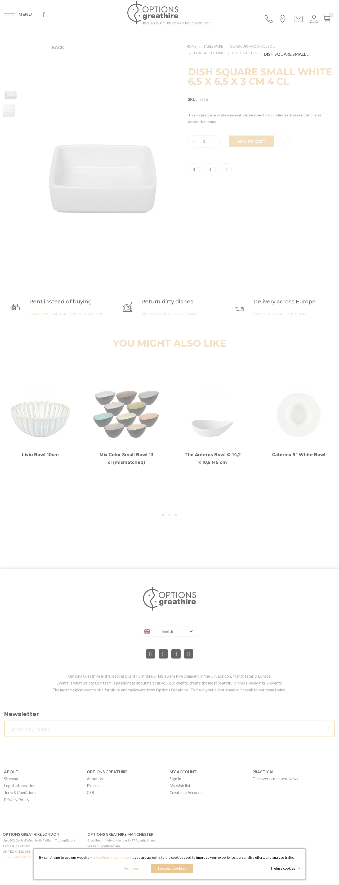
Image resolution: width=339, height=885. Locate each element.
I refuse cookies (286, 869)
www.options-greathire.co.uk (111, 859)
